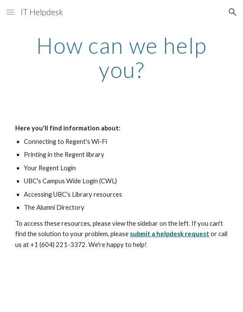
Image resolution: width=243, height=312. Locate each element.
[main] (121, 57)
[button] (10, 12)
